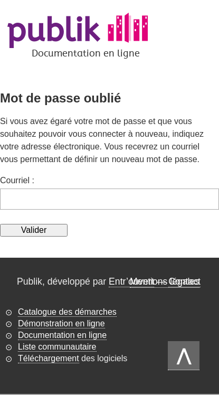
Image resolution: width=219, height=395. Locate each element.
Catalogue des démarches (67, 311)
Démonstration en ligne (61, 323)
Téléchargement (48, 358)
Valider (34, 229)
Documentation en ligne (62, 335)
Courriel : (17, 180)
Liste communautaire (57, 346)
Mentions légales (164, 281)
